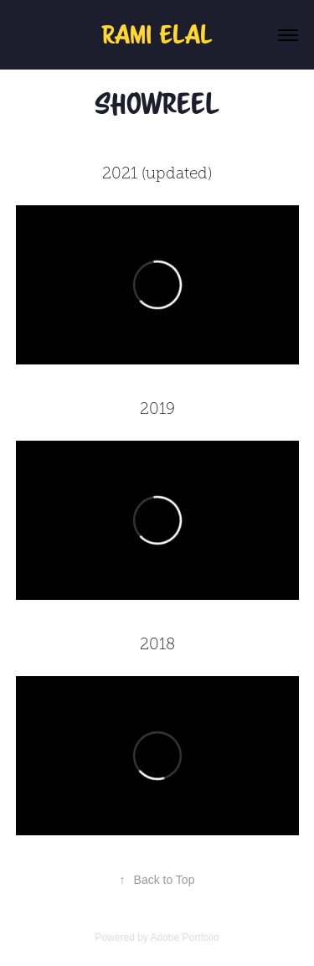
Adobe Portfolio (184, 937)
